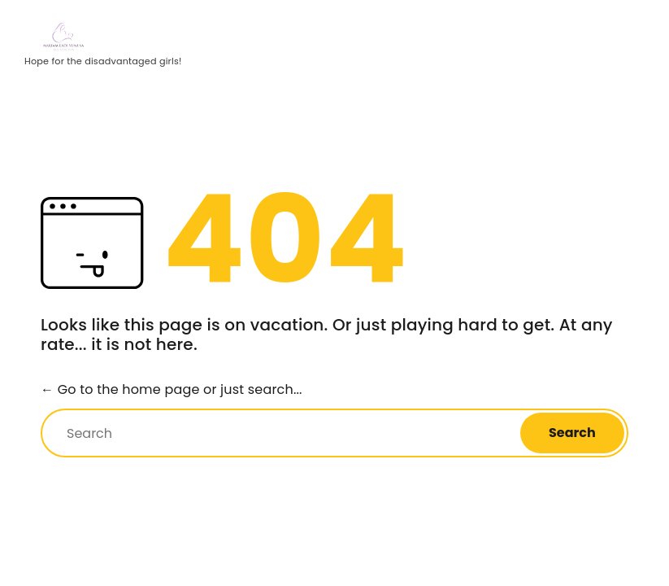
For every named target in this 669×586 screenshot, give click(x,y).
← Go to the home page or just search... (171, 389)
